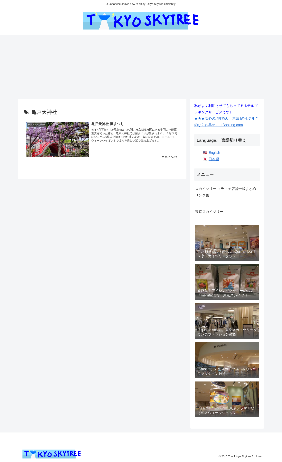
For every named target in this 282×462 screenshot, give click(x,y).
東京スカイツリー (209, 212)
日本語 (214, 159)
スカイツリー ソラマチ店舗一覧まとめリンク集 (225, 192)
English (214, 153)
